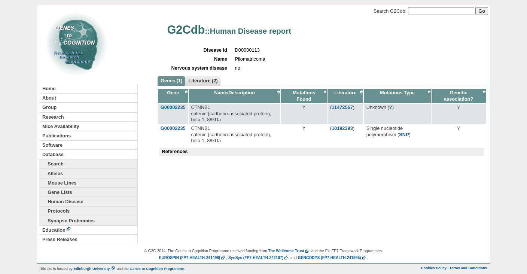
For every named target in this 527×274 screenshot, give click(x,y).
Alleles (52, 173)
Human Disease (62, 201)
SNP (404, 134)
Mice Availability (60, 126)
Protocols (56, 211)
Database (53, 154)
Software (52, 145)
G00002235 (173, 107)
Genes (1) (171, 80)
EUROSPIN (192, 258)
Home (49, 88)
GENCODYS (332, 258)
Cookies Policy (434, 268)
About (49, 98)
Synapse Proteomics (68, 220)
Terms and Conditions (468, 268)
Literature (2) (202, 80)
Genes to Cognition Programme (157, 269)
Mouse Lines (59, 183)
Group (49, 107)
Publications (56, 135)
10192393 (342, 128)
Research (53, 117)
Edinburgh (94, 269)
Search (53, 164)
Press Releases (59, 239)
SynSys (258, 258)
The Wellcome (289, 251)
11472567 (342, 107)
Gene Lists (57, 192)
